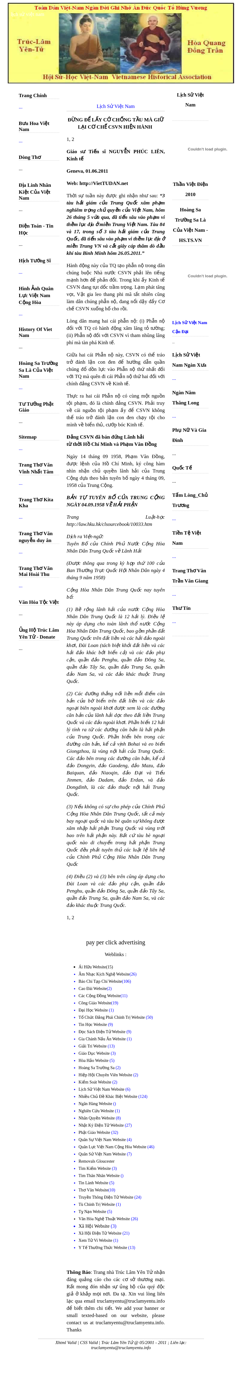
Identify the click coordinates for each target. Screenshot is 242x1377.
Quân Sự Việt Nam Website (102, 1139)
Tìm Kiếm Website (95, 1168)
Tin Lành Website (93, 1183)
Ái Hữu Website (92, 967)
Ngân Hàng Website (95, 1103)
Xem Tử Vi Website (95, 1240)
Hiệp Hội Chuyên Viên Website (105, 1075)
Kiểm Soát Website (95, 1082)
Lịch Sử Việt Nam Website (101, 1089)
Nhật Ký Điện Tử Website (101, 1125)
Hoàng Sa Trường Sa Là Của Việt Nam (38, 369)
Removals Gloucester (96, 1161)
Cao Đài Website (92, 988)
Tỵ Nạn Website (92, 1211)
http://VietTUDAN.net (103, 183)
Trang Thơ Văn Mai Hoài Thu (36, 571)
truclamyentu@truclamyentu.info (121, 1347)
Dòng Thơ (30, 157)
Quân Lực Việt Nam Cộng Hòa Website (112, 1147)
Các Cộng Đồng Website (99, 996)
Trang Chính (33, 95)
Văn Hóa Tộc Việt (39, 602)
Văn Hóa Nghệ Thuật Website (104, 1219)
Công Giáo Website (94, 1003)
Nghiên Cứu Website (96, 1111)
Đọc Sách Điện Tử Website (102, 1032)
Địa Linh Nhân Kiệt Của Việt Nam (35, 191)
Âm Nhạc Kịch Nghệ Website (103, 974)
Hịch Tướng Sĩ (35, 261)
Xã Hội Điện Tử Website (100, 1233)
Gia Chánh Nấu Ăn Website (102, 1039)
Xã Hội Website (94, 1226)
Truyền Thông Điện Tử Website (106, 1197)
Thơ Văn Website (93, 1190)
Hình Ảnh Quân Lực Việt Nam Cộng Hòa (36, 295)
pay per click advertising (115, 942)
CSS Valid (89, 1342)
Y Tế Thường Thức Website (103, 1247)
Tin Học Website (93, 1024)
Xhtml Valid (65, 1342)
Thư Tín (181, 608)
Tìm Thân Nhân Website (99, 1175)
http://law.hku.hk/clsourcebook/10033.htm (109, 524)
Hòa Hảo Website (93, 1060)
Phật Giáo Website (94, 1132)
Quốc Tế (182, 468)
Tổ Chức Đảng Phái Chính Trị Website (111, 1017)
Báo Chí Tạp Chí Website (100, 981)
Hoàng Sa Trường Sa (97, 1068)
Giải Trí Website (93, 1046)
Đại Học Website (93, 1010)
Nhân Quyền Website (97, 1118)
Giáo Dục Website (94, 1053)
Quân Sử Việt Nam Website (102, 1154)
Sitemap (28, 437)
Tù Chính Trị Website (97, 1204)
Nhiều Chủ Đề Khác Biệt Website (108, 1096)
